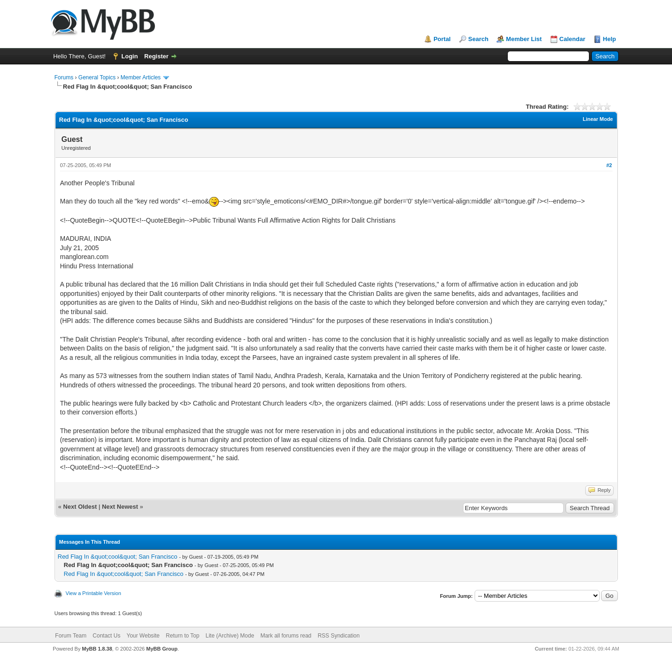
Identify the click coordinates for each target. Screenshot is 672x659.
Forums (64, 77)
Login (129, 56)
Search (478, 38)
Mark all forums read (285, 635)
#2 (609, 165)
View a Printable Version (93, 593)
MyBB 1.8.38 (97, 649)
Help (609, 38)
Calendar (573, 38)
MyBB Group (161, 649)
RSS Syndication (339, 635)
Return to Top (182, 635)
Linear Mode (598, 119)
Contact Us (106, 635)
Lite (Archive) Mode (230, 635)
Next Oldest (80, 506)
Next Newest (120, 506)
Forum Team (70, 635)
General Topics (97, 77)
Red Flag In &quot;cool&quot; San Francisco (118, 556)
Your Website (143, 635)
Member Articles (140, 77)
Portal (442, 38)
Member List (524, 38)
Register (156, 56)
